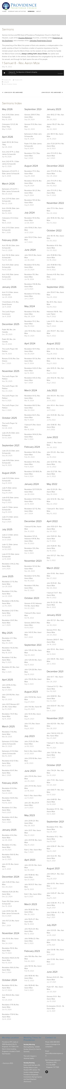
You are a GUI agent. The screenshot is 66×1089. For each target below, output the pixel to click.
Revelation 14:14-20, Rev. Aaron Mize (33, 435)
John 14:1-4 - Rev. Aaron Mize (55, 406)
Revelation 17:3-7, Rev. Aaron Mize (32, 154)
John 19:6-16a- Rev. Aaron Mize (33, 957)
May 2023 (29, 815)
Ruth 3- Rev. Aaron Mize (33, 795)
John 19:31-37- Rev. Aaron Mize (33, 885)
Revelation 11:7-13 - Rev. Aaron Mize (55, 810)
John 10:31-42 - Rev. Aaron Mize (54, 584)
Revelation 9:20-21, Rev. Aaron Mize (33, 369)
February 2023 (32, 951)
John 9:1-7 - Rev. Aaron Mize (55, 677)
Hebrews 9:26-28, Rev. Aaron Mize (10, 892)
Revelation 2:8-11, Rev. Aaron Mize (10, 621)
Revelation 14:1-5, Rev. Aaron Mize (32, 463)
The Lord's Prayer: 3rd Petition (10, 396)
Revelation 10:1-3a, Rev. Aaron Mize (32, 359)
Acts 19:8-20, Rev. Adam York (11, 996)
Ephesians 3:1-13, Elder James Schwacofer (10, 742)
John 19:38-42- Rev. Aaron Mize (31, 875)
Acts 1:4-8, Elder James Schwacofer (10, 275)
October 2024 (9, 980)
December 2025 (10, 324)
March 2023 (30, 904)
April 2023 (29, 859)
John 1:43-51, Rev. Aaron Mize (33, 633)
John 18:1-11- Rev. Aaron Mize (55, 135)
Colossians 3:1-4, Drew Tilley (10, 219)
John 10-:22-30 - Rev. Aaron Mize (54, 603)
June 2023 (30, 770)
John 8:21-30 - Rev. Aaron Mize (56, 724)
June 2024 (30, 249)
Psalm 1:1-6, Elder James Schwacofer (33, 144)
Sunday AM (6, 82)
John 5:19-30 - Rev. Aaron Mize (56, 941)
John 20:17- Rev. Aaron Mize (32, 831)
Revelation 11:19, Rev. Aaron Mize (31, 586)
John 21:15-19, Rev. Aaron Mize (33, 759)
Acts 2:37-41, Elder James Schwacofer (11, 199)
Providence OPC (6, 80)
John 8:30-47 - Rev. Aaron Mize (56, 706)
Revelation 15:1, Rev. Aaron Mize (31, 275)
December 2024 (10, 876)
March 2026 (8, 183)
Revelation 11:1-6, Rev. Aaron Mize (32, 312)
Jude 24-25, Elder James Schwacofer (11, 434)
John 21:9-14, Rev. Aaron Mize (33, 777)
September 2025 (11, 445)
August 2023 (31, 691)
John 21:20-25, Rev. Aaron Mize (31, 742)
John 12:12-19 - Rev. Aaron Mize (56, 500)
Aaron (5, 84)
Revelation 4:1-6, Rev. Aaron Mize (9, 836)
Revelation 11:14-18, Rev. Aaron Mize (32, 285)
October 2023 (31, 598)
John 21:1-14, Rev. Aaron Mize (32, 787)
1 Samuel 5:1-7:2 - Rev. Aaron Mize (55, 687)
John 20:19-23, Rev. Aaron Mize (9, 686)
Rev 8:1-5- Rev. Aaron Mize (54, 303)
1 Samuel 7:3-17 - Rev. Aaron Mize (54, 593)
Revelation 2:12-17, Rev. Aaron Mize (10, 611)
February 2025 (10, 783)
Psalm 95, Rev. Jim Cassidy (9, 340)
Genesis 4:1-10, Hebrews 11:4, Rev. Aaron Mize (33, 604)
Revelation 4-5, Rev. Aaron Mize (9, 846)
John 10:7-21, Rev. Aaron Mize (11, 921)
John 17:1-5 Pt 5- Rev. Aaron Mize (54, 154)
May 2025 (7, 632)
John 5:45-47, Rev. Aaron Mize (11, 883)
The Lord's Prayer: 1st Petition (9, 424)
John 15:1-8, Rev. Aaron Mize (32, 332)
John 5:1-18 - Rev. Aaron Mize (55, 960)
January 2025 (9, 829)
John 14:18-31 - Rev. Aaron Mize (56, 359)
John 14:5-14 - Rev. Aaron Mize (56, 396)
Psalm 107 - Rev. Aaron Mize (55, 988)
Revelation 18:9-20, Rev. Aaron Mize (10, 968)
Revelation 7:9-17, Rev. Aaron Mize (10, 715)
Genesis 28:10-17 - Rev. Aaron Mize (55, 640)
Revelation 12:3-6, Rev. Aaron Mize (32, 567)
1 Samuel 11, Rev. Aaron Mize (32, 425)
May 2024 (29, 306)
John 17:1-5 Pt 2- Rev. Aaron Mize (54, 191)
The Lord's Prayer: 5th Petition (10, 377)
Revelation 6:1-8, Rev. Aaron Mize (9, 789)
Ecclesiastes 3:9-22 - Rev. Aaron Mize (56, 1007)
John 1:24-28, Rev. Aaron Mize (33, 670)
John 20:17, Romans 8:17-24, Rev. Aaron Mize (11, 705)
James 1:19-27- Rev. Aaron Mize (56, 125)
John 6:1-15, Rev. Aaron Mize (10, 865)
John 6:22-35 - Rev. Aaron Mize (54, 857)
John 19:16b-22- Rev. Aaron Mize (31, 939)
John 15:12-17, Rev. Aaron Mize (33, 238)
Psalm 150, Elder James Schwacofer (10, 902)
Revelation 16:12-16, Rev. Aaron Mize (33, 181)
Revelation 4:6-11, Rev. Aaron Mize (10, 818)
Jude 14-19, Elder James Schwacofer (10, 461)
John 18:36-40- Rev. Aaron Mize (31, 976)
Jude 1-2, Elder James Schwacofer (10, 545)
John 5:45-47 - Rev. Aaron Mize (56, 894)
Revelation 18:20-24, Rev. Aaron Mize (11, 959)
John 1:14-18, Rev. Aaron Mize (32, 698)
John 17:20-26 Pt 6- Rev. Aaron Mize (55, 144)
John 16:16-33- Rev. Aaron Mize (56, 219)
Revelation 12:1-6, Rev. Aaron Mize (32, 577)
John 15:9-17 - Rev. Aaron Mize (56, 332)
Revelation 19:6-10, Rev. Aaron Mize (10, 855)
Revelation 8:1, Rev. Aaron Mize (11, 668)
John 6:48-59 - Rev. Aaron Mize (54, 800)
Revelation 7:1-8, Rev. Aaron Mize (9, 732)
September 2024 (33, 109)
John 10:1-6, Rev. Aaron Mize (10, 939)
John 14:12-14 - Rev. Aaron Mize (56, 379)
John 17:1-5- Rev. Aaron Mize (55, 209)
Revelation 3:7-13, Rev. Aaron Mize (10, 582)
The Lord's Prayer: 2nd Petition (10, 406)
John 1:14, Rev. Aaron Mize (33, 706)
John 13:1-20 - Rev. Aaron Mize (56, 453)
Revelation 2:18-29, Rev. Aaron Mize (10, 602)
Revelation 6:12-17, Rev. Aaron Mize (10, 761)
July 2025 (7, 529)
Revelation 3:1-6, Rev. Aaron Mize (9, 592)
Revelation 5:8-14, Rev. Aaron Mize (10, 799)
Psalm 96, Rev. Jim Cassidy (9, 330)
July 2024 (29, 212)
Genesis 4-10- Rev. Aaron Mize (56, 275)
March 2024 (30, 390)
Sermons (31, 11)
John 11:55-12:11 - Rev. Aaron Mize (54, 527)
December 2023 (33, 521)
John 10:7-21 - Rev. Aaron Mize (56, 621)
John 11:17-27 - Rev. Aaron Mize (56, 556)
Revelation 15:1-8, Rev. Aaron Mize (32, 219)
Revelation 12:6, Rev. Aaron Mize (31, 549)
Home (4, 11)
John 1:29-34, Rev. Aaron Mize (33, 661)
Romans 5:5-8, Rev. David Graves (11, 359)
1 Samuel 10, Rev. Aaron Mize (32, 527)
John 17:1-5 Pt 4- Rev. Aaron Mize (54, 172)
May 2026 (7, 109)
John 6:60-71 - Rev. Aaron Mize (56, 790)
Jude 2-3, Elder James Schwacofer (10, 536)
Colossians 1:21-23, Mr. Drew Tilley (10, 125)
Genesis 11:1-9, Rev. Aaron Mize (33, 125)
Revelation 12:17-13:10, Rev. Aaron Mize (33, 490)
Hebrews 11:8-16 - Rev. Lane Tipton (54, 312)
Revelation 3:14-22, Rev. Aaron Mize (10, 564)
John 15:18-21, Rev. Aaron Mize (33, 228)
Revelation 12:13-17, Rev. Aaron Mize (32, 500)
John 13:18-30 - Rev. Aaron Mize (54, 425)
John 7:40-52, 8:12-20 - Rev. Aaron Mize (55, 734)
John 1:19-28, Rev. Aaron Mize (33, 680)
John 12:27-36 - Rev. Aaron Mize (54, 472)
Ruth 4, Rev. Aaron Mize (33, 751)
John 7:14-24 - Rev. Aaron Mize (56, 771)
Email (47, 1051)
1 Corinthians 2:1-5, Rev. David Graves (10, 303)
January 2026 (9, 287)
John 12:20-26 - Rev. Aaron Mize (54, 490)
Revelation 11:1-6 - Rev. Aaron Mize (55, 828)
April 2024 (29, 343)
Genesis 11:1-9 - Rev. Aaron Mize (54, 631)
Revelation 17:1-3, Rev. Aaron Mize (32, 172)
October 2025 (9, 417)
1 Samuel (15, 84)
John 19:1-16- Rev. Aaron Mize (33, 967)
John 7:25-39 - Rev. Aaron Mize (54, 753)
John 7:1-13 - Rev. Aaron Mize (55, 781)
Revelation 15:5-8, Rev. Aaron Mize (32, 201)
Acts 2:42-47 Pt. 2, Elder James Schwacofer (11, 152)
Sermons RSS (8, 1063)
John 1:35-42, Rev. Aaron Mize (33, 651)
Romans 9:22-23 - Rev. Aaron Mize (55, 978)
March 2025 (8, 726)
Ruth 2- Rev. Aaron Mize (33, 849)
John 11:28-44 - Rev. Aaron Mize (54, 547)
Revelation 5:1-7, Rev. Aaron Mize (9, 808)
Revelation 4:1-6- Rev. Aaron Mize (54, 246)
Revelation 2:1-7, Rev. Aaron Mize (9, 639)
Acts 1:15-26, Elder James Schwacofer (11, 246)
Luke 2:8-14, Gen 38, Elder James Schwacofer (11, 912)
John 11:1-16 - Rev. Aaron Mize (55, 574)
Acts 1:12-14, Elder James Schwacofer (11, 256)
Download (60, 73)
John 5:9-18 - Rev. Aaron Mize (55, 950)
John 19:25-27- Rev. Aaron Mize (31, 920)
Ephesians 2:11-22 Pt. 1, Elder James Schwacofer (11, 190)
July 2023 (29, 736)
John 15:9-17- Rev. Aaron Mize (55, 293)
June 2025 (7, 576)
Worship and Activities (17, 11)
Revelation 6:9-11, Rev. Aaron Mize (10, 771)
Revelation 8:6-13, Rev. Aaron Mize (32, 406)
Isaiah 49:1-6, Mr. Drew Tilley (10, 143)
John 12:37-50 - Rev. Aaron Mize (54, 463)
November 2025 (10, 371)
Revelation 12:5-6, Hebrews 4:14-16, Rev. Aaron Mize (32, 538)
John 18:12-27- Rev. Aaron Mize (56, 115)
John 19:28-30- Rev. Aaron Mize (31, 910)
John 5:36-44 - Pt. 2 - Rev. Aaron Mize (56, 904)
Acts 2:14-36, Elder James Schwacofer (11, 209)
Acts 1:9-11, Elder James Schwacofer (10, 265)
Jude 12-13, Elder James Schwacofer (10, 479)
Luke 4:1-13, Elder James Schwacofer (11, 555)
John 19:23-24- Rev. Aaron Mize (31, 930)
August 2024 (31, 165)
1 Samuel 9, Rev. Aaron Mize (32, 614)
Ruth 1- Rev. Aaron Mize (32, 894)
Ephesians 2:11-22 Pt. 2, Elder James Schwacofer (11, 172)
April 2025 (7, 679)
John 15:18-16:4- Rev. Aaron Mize (54, 256)
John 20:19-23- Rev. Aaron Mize (31, 821)
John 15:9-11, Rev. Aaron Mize (33, 256)
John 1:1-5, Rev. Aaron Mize (32, 724)
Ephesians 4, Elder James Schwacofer (33, 135)
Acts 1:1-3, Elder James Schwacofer (10, 293)
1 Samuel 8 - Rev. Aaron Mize (21, 63)
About (38, 11)
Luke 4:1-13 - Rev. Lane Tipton (55, 322)
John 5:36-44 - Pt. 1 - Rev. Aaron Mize (56, 913)
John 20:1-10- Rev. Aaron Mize (33, 866)
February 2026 (10, 240)
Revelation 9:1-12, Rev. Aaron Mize (32, 396)
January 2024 (31, 484)
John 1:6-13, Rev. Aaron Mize (32, 715)
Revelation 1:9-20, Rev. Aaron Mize (10, 648)
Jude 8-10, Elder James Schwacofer (10, 498)
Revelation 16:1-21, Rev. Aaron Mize (32, 191)
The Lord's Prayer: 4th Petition (10, 387)
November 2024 (10, 933)
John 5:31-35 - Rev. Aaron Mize (56, 931)
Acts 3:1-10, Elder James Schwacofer (10, 115)
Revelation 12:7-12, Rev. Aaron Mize (32, 509)
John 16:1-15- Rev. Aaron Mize (55, 236)
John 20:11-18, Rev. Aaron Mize (11, 695)
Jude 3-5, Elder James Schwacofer (10, 518)
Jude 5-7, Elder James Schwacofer (10, 508)
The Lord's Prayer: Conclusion (8, 312)
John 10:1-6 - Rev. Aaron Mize (55, 650)
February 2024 (32, 446)
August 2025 (9, 473)
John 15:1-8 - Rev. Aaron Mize (55, 350)
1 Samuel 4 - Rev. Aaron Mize (55, 744)
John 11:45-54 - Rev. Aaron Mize (54, 537)
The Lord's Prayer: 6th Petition (10, 350)
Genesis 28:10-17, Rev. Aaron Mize (32, 115)
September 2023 (33, 644)
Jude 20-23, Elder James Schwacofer (11, 451)
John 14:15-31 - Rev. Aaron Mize (56, 369)
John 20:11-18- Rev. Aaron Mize (33, 841)
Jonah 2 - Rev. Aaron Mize (54, 443)
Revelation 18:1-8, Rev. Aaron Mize (10, 986)
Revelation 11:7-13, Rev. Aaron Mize (32, 294)
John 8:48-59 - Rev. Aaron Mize (54, 697)
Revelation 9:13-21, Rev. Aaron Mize (32, 379)
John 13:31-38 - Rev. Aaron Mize (56, 416)
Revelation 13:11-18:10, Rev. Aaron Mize (33, 472)
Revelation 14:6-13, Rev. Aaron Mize (32, 453)
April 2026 (7, 136)
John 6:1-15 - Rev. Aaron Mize (55, 884)
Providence (9, 84)
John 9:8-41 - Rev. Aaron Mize (55, 660)
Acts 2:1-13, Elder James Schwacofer (10, 228)
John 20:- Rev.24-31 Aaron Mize (31, 803)
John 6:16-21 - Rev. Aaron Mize (56, 875)
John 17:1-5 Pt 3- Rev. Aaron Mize (54, 181)
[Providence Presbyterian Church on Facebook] (46, 1071)
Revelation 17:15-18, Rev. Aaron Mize (10, 1005)
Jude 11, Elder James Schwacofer (9, 489)
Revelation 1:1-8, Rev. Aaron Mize (9, 658)
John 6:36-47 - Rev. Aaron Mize (56, 847)
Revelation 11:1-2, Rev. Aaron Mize (32, 322)
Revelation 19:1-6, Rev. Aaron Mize (10, 949)
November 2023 (33, 560)
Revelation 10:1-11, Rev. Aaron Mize (32, 350)
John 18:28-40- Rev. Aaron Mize (31, 986)
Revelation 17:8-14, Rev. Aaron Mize (10, 1015)
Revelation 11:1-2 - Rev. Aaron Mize (55, 837)
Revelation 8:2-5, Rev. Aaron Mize (32, 416)
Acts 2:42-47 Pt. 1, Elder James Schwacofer (10, 162)
